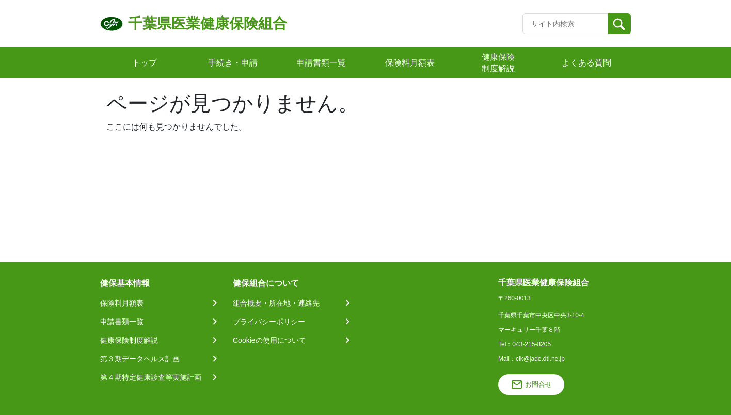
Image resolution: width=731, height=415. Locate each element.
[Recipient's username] (565, 23)
